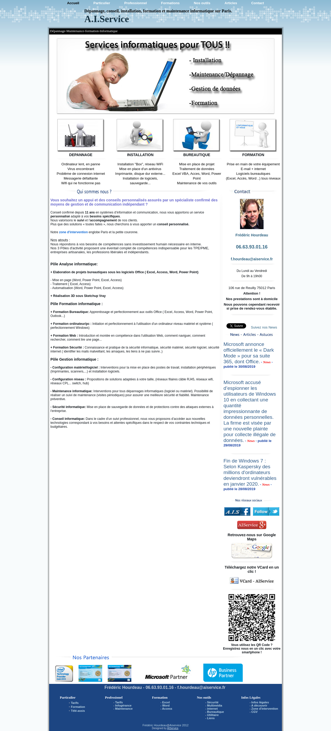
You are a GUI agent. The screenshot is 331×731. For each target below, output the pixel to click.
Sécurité (212, 702)
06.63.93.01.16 (251, 247)
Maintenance (124, 708)
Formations (170, 3)
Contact (257, 3)
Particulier (101, 3)
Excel (166, 702)
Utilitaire (213, 715)
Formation (78, 706)
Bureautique (215, 711)
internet (212, 708)
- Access (166, 708)
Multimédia (214, 705)
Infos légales (260, 702)
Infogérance (123, 705)
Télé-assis (78, 710)
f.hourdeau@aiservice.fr (252, 259)
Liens (211, 718)
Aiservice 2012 (178, 725)
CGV (254, 711)
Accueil (73, 3)
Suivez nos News (264, 327)
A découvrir (259, 705)
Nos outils (202, 3)
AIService (172, 728)
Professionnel (135, 3)
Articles (231, 3)
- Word (165, 705)
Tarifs (75, 702)
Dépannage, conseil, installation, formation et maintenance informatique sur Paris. (158, 11)
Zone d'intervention (264, 708)
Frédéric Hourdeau (154, 725)
